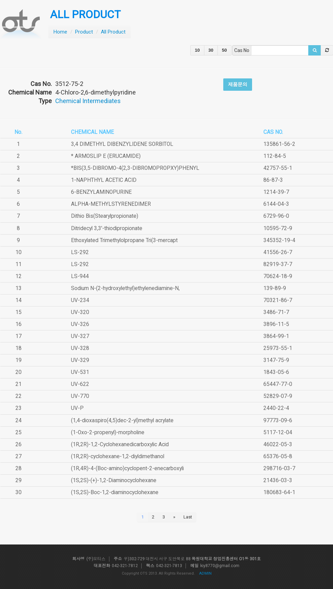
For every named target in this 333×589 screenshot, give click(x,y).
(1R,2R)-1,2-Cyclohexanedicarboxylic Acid (120, 444)
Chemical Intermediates (88, 100)
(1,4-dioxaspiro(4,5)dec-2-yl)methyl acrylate (122, 420)
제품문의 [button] (237, 84)
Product (84, 32)
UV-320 (80, 312)
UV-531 (80, 372)
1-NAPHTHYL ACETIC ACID (103, 180)
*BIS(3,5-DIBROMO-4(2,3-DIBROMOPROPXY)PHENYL (135, 168)
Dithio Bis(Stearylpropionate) (104, 216)
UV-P (77, 408)
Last (187, 516)
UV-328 (80, 348)
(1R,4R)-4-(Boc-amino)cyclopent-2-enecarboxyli (127, 468)
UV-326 (80, 324)
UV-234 (80, 300)
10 (197, 50)
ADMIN (205, 573)
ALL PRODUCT (85, 14)
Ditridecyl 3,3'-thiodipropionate (106, 228)
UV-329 (80, 360)
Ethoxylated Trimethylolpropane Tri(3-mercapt (124, 240)
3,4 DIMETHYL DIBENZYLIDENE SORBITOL (122, 144)
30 (211, 50)
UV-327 (80, 336)
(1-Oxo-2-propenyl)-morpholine (107, 432)
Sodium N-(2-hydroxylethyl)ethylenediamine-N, (125, 288)
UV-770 (80, 396)
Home (60, 32)
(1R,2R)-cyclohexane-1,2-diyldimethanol (117, 456)
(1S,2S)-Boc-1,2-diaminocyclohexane (114, 492)
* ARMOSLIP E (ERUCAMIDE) (106, 156)
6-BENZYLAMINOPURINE (101, 192)
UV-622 (80, 384)
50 (224, 50)
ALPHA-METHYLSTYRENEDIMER (111, 204)
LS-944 (80, 276)
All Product (113, 32)
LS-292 (80, 252)
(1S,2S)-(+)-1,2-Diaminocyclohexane (113, 480)
